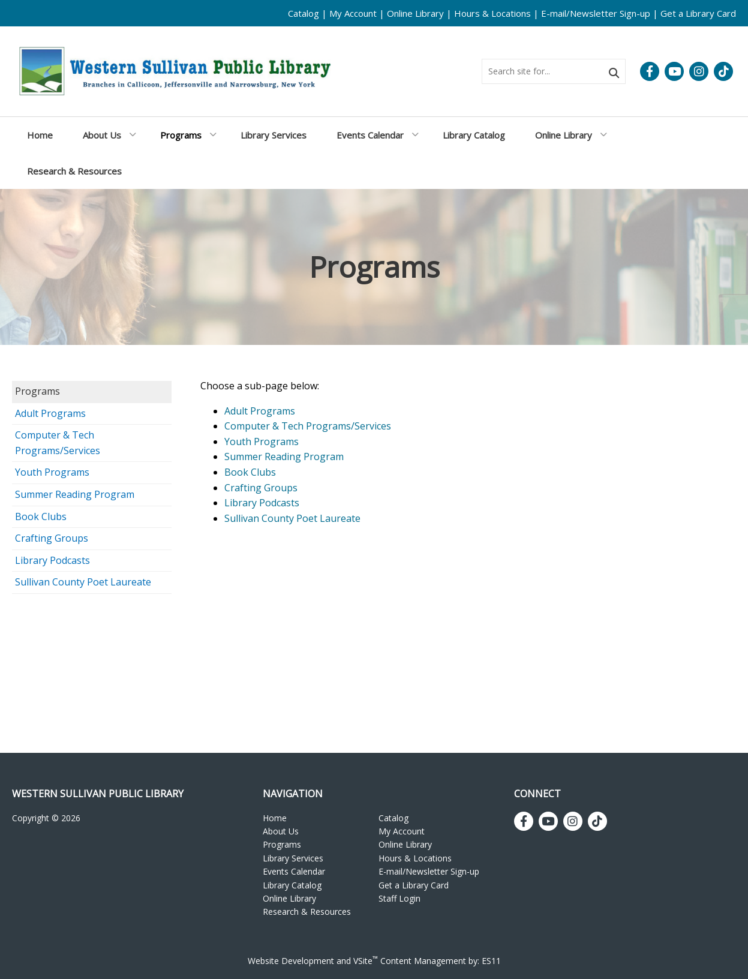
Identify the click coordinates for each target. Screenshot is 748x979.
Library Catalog (292, 885)
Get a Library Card (698, 13)
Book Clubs (41, 516)
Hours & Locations (492, 13)
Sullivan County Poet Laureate (83, 581)
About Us (281, 831)
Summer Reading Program (74, 494)
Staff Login (399, 898)
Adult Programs (50, 413)
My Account (353, 13)
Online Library (415, 13)
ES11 (491, 960)
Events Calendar (294, 871)
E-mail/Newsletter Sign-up (595, 13)
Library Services (293, 858)
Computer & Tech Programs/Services (57, 442)
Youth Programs (52, 472)
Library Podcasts (52, 560)
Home (275, 818)
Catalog (303, 13)
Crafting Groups (51, 538)
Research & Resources (307, 911)
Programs (37, 391)
